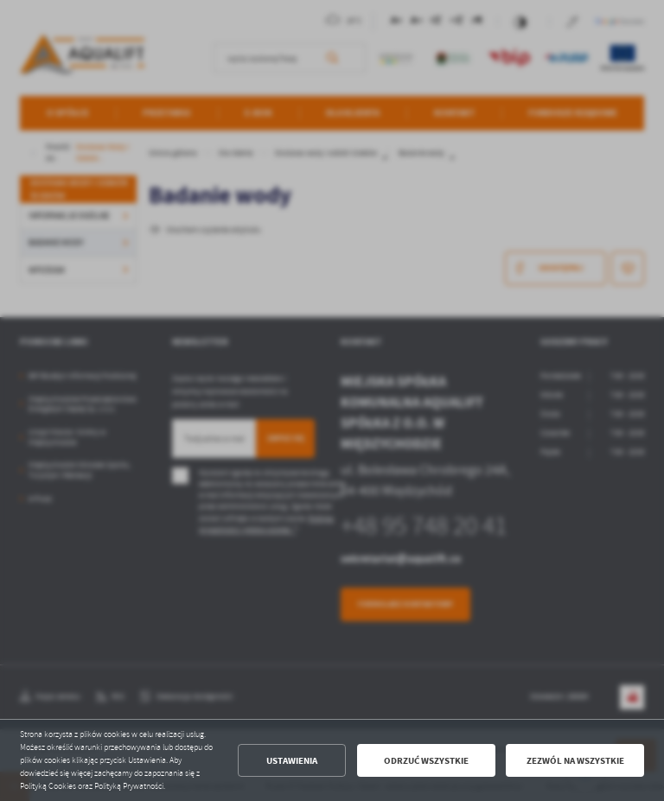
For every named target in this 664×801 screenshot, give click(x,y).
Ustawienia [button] (291, 760)
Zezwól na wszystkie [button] (575, 760)
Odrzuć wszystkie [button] (426, 760)
